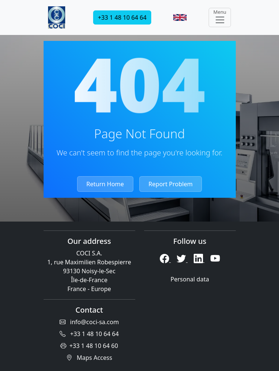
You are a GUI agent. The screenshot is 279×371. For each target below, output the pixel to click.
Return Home (105, 184)
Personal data (190, 279)
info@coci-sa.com (89, 322)
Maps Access (89, 358)
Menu (219, 17)
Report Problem (171, 184)
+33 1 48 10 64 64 (122, 17)
